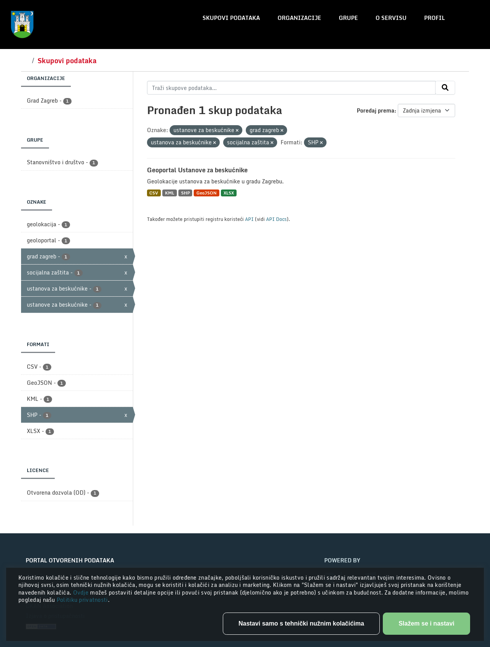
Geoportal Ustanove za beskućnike (197, 170)
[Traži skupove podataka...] (291, 88)
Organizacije (299, 17)
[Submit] (445, 88)
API (249, 219)
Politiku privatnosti (82, 599)
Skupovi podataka (231, 17)
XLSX (229, 193)
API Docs (276, 219)
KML (169, 193)
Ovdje (81, 592)
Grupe (348, 17)
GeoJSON (206, 193)
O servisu (391, 17)
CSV (153, 193)
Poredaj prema (375, 110)
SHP (185, 193)
